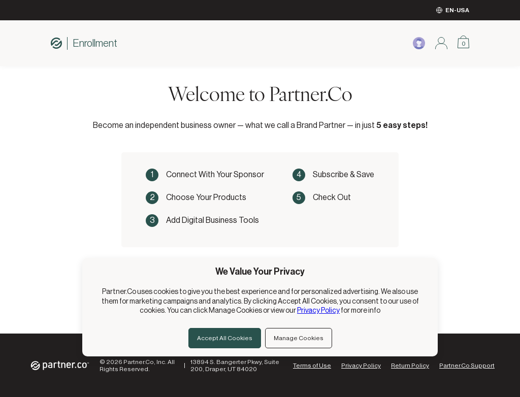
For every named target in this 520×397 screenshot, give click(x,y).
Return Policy (410, 365)
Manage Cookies (298, 338)
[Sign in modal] (441, 43)
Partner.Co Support (467, 365)
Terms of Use (312, 365)
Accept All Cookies (224, 338)
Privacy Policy (361, 365)
